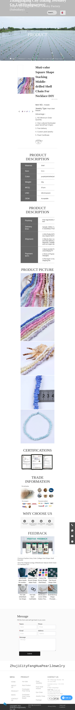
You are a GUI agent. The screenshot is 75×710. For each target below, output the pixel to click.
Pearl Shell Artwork (34, 59)
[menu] (27, 12)
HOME (14, 59)
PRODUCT (22, 59)
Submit (29, 653)
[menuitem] (27, 12)
